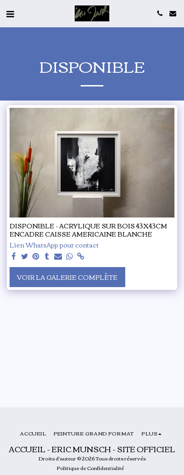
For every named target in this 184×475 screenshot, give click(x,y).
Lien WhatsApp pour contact (54, 245)
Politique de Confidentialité (90, 467)
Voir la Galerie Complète (67, 277)
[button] (10, 13)
